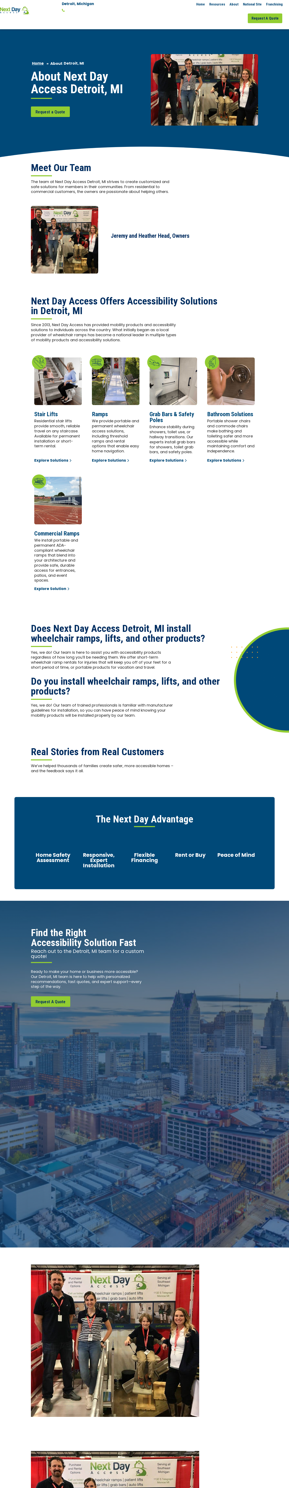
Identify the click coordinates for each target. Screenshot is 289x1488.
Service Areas (214, 14)
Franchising (274, 4)
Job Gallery (237, 14)
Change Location (77, 16)
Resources (217, 4)
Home (200, 4)
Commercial (187, 15)
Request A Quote (266, 14)
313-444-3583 (76, 10)
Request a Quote (50, 103)
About (234, 4)
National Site (252, 4)
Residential (161, 15)
